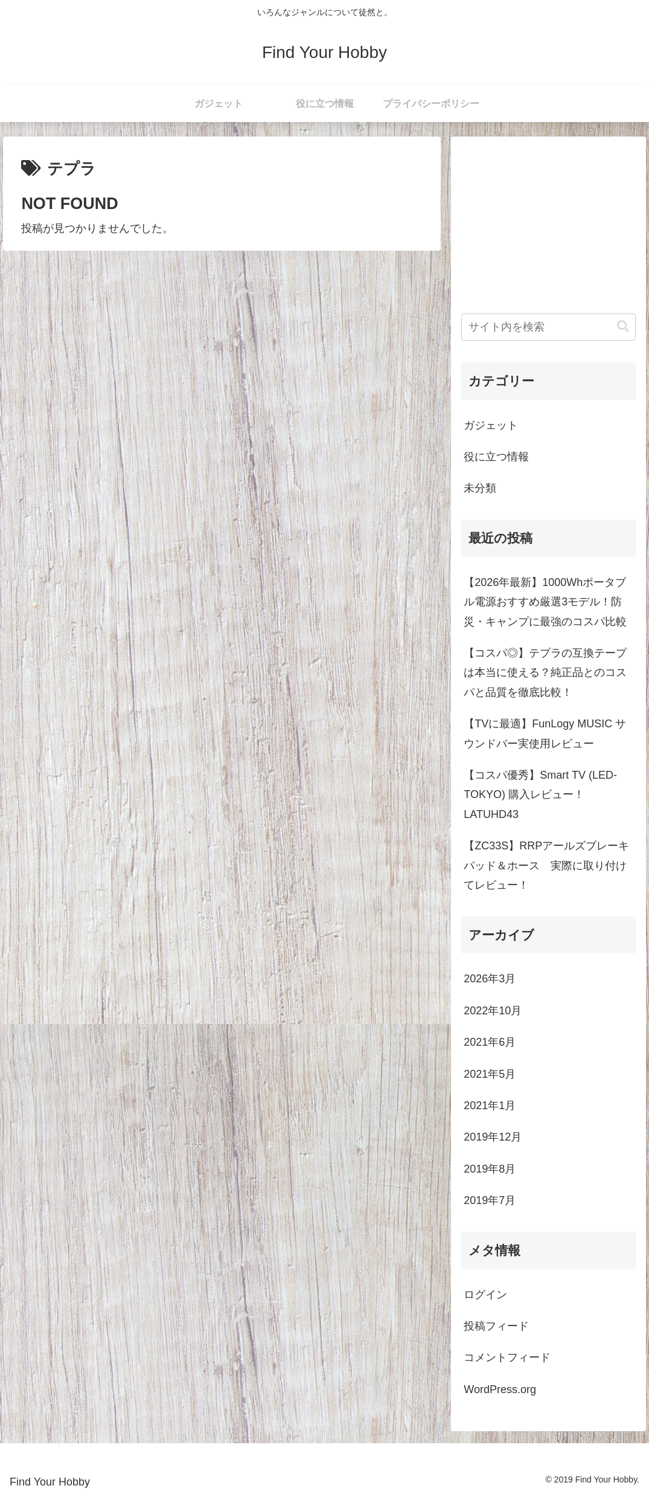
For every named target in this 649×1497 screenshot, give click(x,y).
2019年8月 (490, 1169)
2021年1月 (490, 1105)
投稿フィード (496, 1326)
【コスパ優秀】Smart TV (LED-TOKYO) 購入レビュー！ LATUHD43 (540, 794)
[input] (548, 327)
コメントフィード (507, 1357)
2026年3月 (490, 979)
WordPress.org (500, 1389)
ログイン (485, 1295)
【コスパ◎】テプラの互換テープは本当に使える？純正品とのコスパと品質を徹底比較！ (545, 672)
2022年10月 (493, 1011)
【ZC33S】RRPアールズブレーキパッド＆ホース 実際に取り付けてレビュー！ (546, 865)
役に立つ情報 (496, 457)
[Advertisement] (548, 222)
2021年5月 (490, 1074)
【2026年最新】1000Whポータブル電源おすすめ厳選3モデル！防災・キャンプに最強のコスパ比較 (545, 602)
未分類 (480, 488)
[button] (623, 326)
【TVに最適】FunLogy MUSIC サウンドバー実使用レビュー (545, 733)
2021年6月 (490, 1042)
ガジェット (491, 425)
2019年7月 (490, 1200)
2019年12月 (493, 1137)
